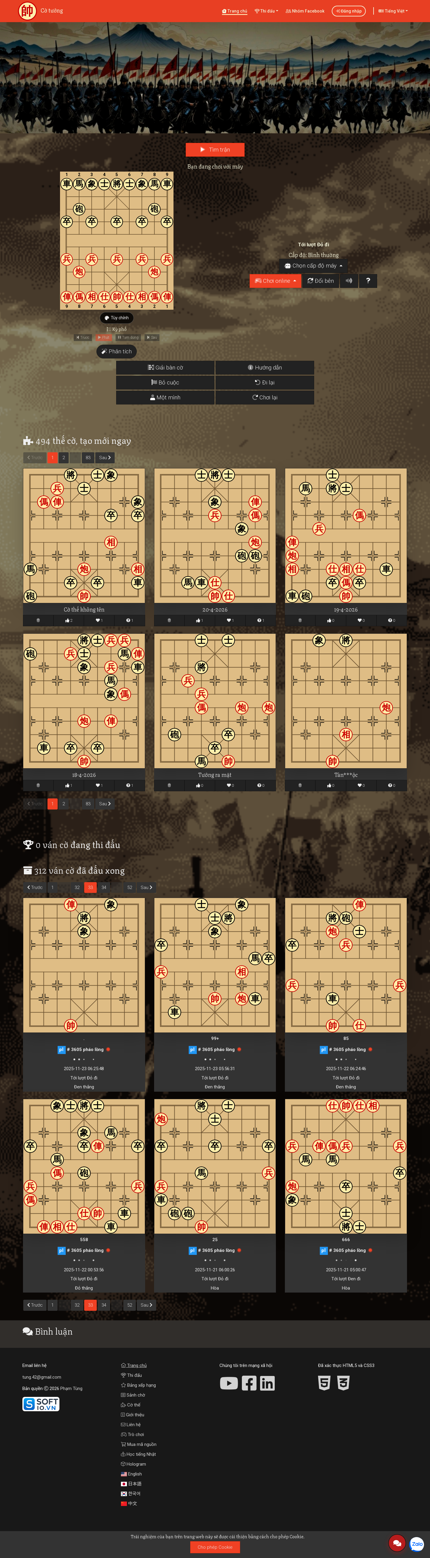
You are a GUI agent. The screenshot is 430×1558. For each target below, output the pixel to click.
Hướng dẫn (265, 367)
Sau (105, 457)
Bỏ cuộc (165, 382)
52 (129, 887)
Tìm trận (215, 149)
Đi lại (264, 382)
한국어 (131, 1493)
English (131, 1474)
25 (215, 1239)
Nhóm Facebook (305, 11)
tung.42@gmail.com (41, 1377)
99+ (215, 1038)
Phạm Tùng (71, 1388)
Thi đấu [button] (265, 11)
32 (77, 887)
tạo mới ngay (105, 440)
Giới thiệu (132, 1415)
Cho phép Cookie (215, 1547)
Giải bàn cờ (165, 367)
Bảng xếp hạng (138, 1385)
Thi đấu (131, 1375)
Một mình (165, 397)
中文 (129, 1503)
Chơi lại (264, 397)
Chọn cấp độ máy (311, 265)
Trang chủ (234, 11)
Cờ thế (130, 1405)
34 (104, 887)
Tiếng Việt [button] (391, 11)
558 (84, 1239)
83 (88, 457)
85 (346, 1038)
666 (346, 1239)
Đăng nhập (349, 11)
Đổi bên (321, 281)
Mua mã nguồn (138, 1444)
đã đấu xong (100, 869)
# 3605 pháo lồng (85, 1049)
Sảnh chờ (133, 1395)
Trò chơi (132, 1434)
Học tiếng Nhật (138, 1454)
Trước (35, 887)
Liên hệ (131, 1424)
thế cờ (64, 440)
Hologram (133, 1464)
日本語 (131, 1484)
